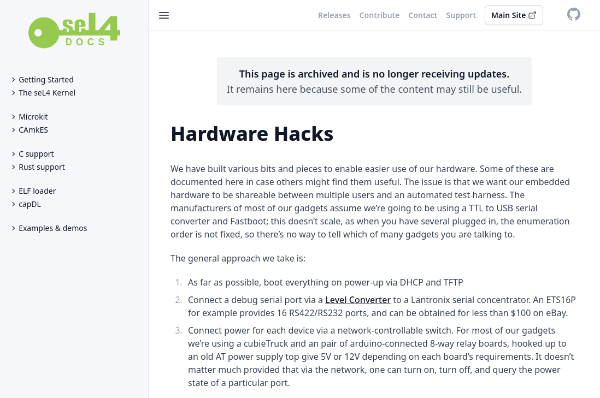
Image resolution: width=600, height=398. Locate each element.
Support (461, 15)
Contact (422, 15)
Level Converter (358, 300)
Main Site (514, 15)
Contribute (380, 15)
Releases (334, 15)
